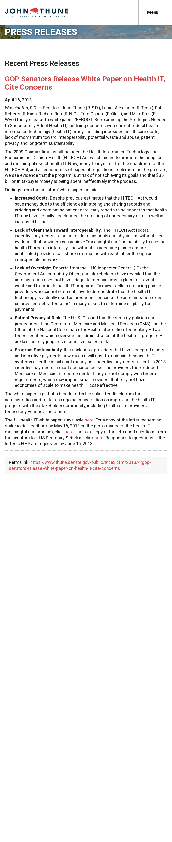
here (89, 419)
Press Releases (41, 32)
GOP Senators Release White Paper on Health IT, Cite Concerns (85, 83)
